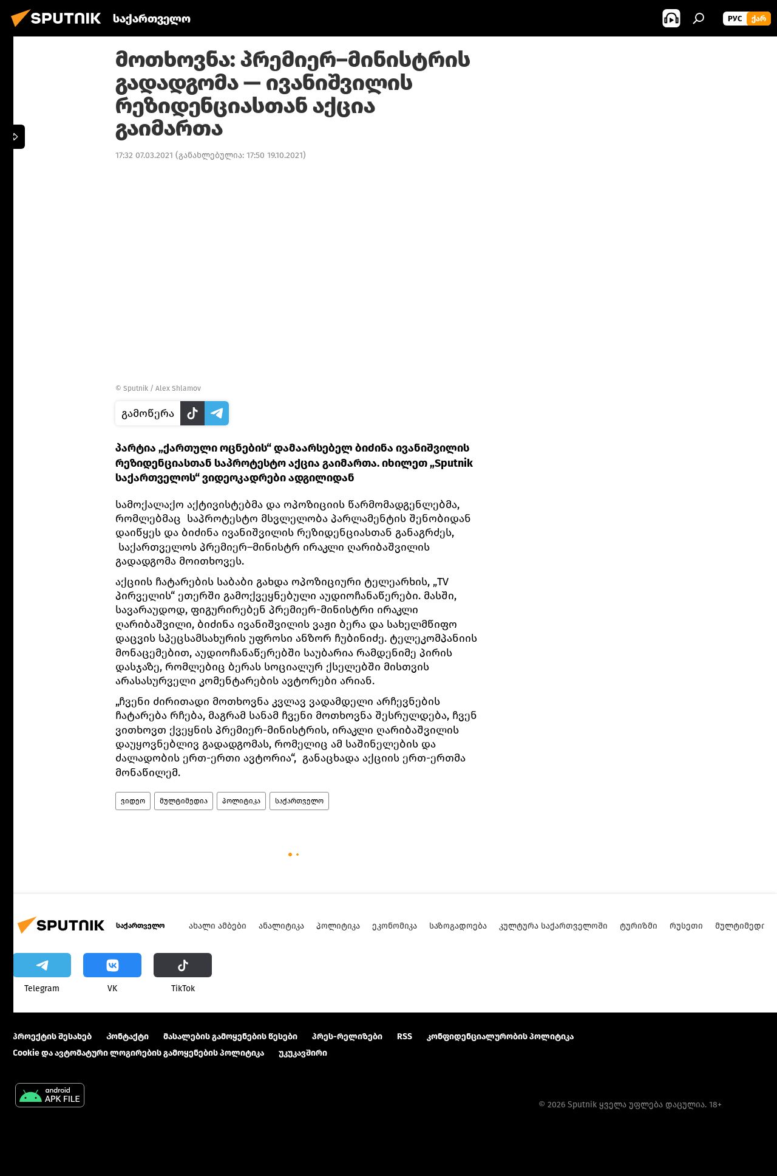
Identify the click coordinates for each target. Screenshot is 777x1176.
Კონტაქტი (127, 1036)
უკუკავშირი (303, 1053)
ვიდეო (133, 801)
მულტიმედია (184, 801)
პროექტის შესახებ (52, 1036)
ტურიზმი (638, 926)
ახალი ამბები (217, 926)
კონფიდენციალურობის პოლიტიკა (500, 1036)
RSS (404, 1036)
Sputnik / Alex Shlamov (162, 388)
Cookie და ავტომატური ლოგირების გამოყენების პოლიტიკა (138, 1053)
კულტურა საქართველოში (553, 926)
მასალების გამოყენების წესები (230, 1036)
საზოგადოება (458, 926)
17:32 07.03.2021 (144, 155)
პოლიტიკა (241, 801)
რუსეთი (686, 926)
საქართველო (299, 801)
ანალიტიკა (281, 926)
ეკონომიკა (394, 926)
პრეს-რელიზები (347, 1036)
